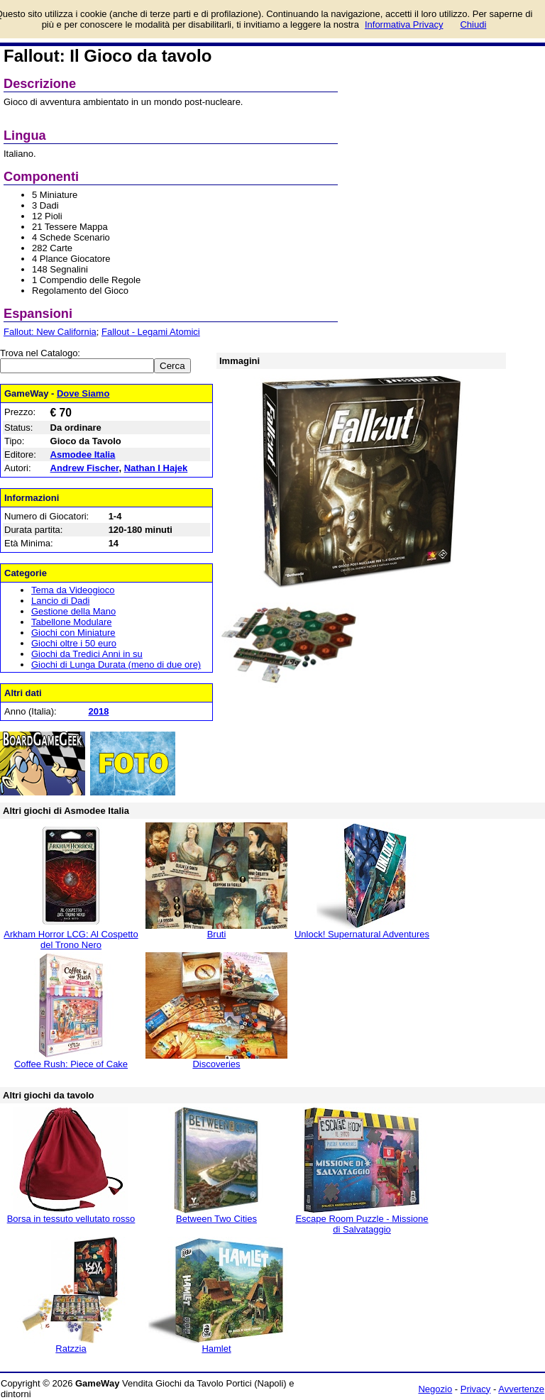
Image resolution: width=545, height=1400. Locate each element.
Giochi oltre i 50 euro (73, 643)
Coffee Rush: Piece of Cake (71, 1064)
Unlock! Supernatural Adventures (361, 934)
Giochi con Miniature (73, 632)
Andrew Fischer (84, 468)
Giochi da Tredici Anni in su (87, 654)
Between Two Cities (216, 1218)
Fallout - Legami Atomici (150, 331)
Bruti (216, 934)
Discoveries (216, 1064)
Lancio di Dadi (60, 600)
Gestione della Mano (73, 611)
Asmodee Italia (83, 454)
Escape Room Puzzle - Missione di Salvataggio (361, 1224)
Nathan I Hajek (156, 468)
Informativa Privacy (404, 24)
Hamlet (216, 1348)
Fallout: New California (50, 331)
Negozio (435, 1389)
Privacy (476, 1389)
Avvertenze (521, 1389)
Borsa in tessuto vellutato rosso (71, 1218)
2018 (98, 711)
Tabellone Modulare (71, 622)
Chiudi (473, 24)
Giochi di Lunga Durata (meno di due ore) (116, 664)
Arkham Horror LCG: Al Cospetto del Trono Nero (71, 939)
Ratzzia (70, 1348)
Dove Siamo (83, 393)
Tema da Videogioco (73, 590)
